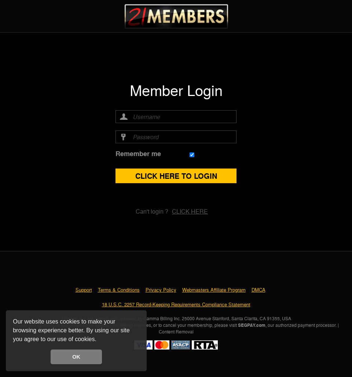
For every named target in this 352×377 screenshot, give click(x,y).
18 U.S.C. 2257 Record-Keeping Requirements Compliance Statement (176, 304)
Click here (190, 211)
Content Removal (176, 331)
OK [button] (76, 357)
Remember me (138, 154)
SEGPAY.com (251, 325)
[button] (99, 340)
